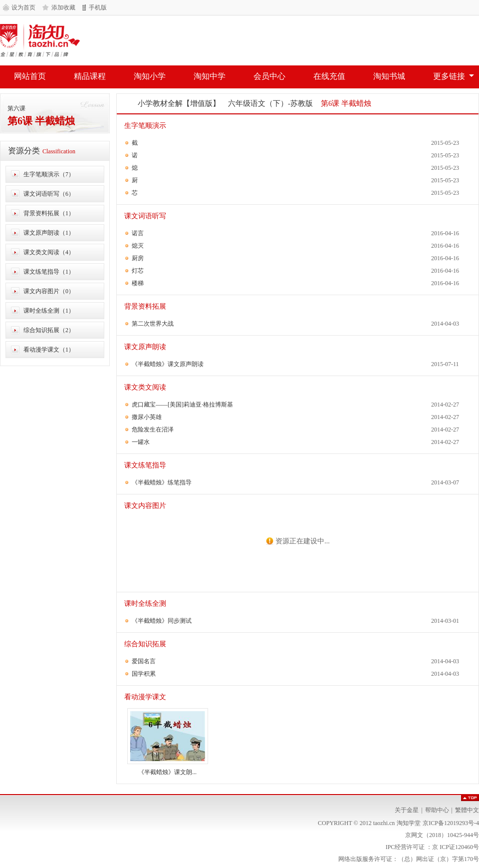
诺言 (138, 233)
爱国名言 (144, 661)
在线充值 (329, 76)
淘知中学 (210, 76)
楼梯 (138, 283)
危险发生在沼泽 (153, 429)
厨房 (138, 258)
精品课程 (90, 76)
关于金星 (407, 810)
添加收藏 (63, 7)
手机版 (98, 7)
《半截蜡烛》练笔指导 (162, 482)
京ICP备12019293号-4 (451, 823)
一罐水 (141, 441)
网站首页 (30, 76)
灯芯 (138, 270)
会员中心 (269, 76)
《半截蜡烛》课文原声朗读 (168, 364)
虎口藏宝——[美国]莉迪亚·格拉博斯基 (182, 404)
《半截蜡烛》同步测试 (162, 620)
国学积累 (144, 673)
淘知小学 (150, 76)
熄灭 (138, 245)
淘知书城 (389, 76)
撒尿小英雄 (147, 417)
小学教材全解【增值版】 (179, 103)
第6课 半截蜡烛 (41, 120)
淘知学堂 (40, 40)
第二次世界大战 (153, 323)
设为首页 (23, 7)
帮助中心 (437, 810)
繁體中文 (467, 810)
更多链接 (449, 76)
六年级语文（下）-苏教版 (270, 103)
